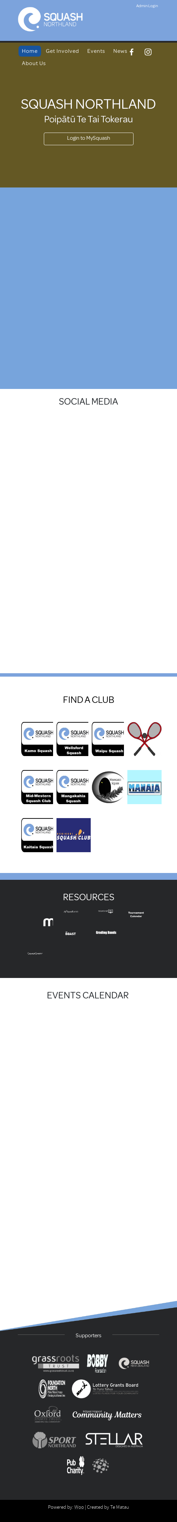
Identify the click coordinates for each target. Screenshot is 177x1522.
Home (30, 51)
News (120, 51)
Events (96, 51)
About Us (34, 63)
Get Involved (62, 51)
